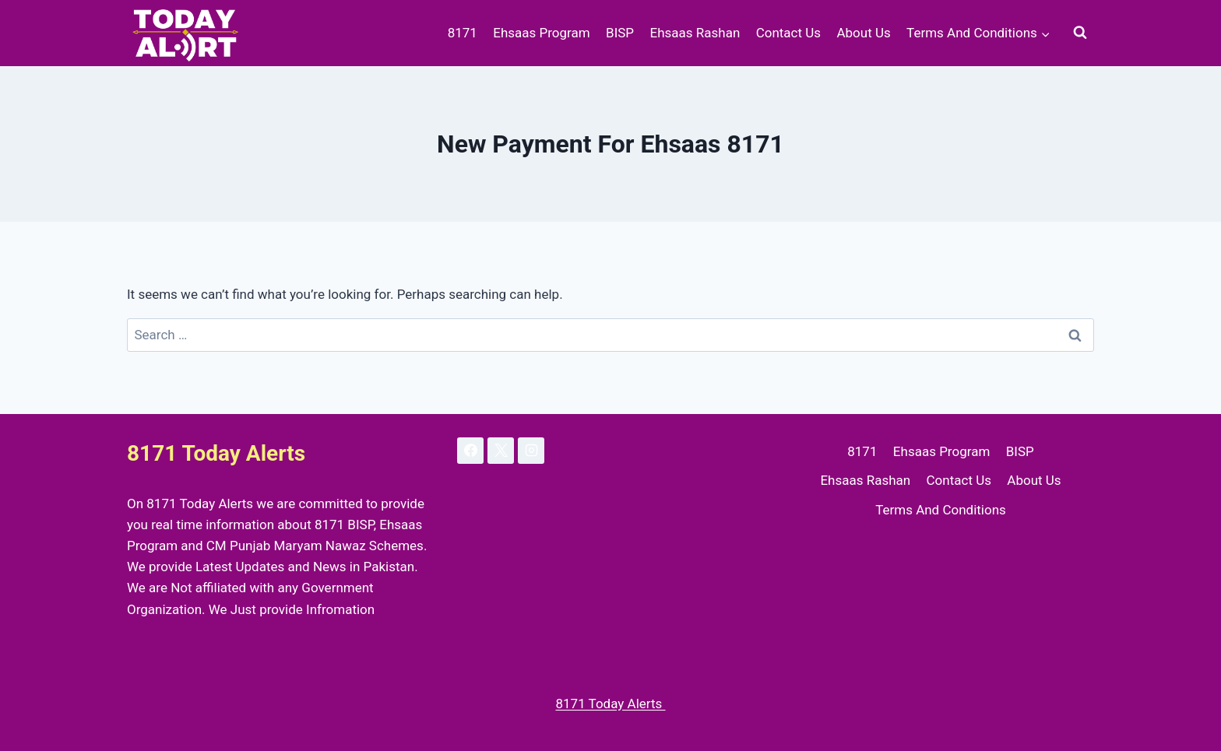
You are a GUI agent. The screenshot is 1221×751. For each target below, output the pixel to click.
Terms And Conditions (940, 510)
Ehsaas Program (541, 32)
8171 (462, 32)
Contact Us (788, 32)
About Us (863, 32)
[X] (500, 450)
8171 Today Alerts (610, 703)
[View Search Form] (1080, 33)
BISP (620, 32)
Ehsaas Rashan (694, 32)
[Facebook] (470, 450)
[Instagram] (531, 450)
